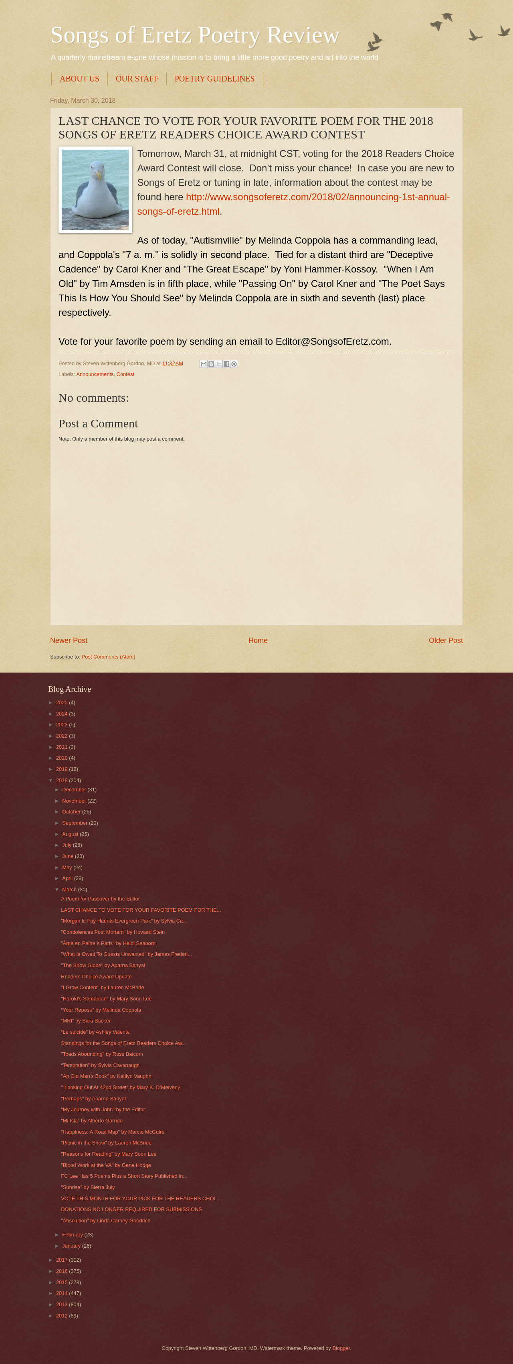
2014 (62, 1293)
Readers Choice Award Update (96, 977)
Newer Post (68, 640)
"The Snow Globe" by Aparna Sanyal (103, 965)
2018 (62, 780)
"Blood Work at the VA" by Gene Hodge (106, 1165)
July (67, 845)
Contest (125, 374)
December (74, 790)
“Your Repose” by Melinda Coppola (101, 1010)
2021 (62, 747)
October (72, 812)
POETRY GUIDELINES (215, 78)
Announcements (94, 374)
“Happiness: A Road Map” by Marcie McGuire (112, 1132)
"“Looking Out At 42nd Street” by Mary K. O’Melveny (120, 1087)
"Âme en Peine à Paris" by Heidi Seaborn (108, 943)
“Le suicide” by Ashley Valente (95, 1032)
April (68, 878)
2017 (62, 1260)
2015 (62, 1282)
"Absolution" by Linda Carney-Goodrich (105, 1221)
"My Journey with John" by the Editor (103, 1109)
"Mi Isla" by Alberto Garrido (92, 1121)
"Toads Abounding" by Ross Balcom (102, 1054)
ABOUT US (79, 78)
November (74, 801)
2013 (62, 1304)
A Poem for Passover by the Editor (100, 899)
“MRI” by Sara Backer (86, 1021)
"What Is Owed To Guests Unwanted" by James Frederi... (126, 954)
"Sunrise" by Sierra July (88, 1187)
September (75, 823)
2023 (62, 725)
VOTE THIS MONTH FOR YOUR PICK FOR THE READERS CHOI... (140, 1198)
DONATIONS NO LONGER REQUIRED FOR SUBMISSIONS (131, 1209)
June (68, 856)
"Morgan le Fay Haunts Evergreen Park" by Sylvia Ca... (124, 921)
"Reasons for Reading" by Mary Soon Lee (108, 1154)
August (71, 834)
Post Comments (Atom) (108, 657)
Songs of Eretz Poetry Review (195, 34)
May (67, 867)
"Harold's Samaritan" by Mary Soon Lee (106, 999)
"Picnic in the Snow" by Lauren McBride (106, 1143)
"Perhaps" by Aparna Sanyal (93, 1099)
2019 (62, 769)
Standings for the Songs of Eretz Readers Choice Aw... (123, 1043)
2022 (62, 736)
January (72, 1246)
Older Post (446, 640)
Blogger (341, 1348)
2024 (62, 714)
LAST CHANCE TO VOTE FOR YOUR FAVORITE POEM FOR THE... (141, 910)
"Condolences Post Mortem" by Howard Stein (113, 932)
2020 (62, 758)
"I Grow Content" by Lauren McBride (102, 987)
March (70, 889)
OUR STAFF (137, 78)
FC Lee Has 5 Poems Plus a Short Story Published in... (124, 1176)
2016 (62, 1271)
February (73, 1235)
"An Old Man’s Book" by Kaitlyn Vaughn (106, 1076)
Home (258, 640)
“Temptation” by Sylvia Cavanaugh (100, 1065)
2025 (62, 702)
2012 (62, 1316)
